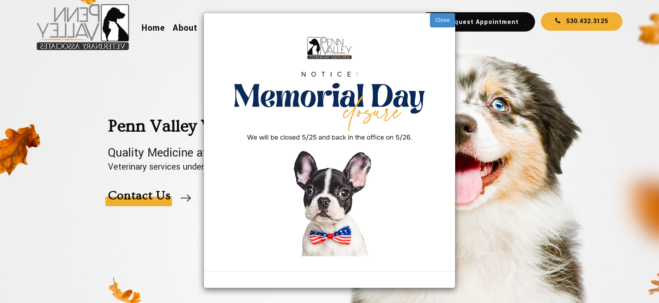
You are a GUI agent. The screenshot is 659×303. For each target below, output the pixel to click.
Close (442, 20)
